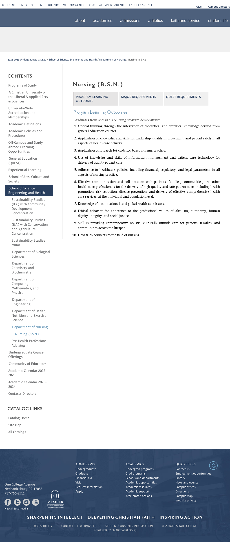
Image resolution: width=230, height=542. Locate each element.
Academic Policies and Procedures (25, 133)
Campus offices (186, 487)
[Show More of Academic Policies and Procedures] (6, 131)
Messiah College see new (32, 471)
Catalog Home (18, 418)
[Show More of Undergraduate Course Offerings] (6, 352)
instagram (26, 502)
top (213, 467)
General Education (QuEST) (22, 160)
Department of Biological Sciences (31, 254)
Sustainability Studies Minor (28, 242)
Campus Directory (219, 6)
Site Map (14, 425)
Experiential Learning (25, 170)
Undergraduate (85, 469)
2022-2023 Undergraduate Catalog (27, 59)
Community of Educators (27, 364)
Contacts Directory (22, 393)
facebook (7, 502)
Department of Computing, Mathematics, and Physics (25, 286)
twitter (17, 502)
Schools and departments (142, 478)
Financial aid (83, 478)
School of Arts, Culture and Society (28, 179)
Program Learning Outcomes (92, 99)
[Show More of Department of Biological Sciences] (10, 251)
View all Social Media (16, 508)
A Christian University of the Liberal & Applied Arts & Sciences (28, 96)
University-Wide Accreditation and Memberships (21, 112)
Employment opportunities (193, 473)
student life (218, 20)
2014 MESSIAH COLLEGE (181, 526)
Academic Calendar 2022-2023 (27, 373)
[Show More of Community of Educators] (6, 363)
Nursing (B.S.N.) (27, 334)
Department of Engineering (23, 301)
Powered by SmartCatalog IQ (115, 530)
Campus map (184, 496)
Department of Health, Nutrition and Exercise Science (29, 315)
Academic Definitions (25, 124)
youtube (35, 502)
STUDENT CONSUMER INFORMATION (129, 526)
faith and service (185, 20)
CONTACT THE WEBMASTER (78, 526)
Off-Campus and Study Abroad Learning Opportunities (25, 147)
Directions (182, 491)
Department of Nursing (112, 59)
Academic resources (139, 487)
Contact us (183, 469)
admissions (130, 20)
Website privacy (186, 500)
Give (198, 6)
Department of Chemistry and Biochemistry (23, 267)
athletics (155, 20)
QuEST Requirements (183, 97)
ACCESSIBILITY (42, 526)
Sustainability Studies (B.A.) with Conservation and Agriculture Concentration (30, 227)
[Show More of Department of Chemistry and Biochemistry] (10, 263)
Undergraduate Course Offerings (26, 354)
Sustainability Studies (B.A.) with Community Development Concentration (28, 206)
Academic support (137, 491)
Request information (89, 487)
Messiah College (186, 505)
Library (180, 478)
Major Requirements (138, 97)
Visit (78, 482)
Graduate (81, 473)
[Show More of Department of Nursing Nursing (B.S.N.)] (10, 327)
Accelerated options (139, 496)
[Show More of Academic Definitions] (6, 124)
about (80, 20)
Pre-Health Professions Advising (29, 343)
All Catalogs (17, 432)
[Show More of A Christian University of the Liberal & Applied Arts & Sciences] (6, 92)
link (55, 499)
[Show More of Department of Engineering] (10, 299)
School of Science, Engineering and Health (73, 59)
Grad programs (136, 473)
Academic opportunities (141, 482)
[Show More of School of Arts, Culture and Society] (6, 176)
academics (102, 20)
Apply (79, 491)
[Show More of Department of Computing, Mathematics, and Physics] (10, 279)
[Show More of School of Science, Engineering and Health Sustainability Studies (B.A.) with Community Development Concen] (6, 188)
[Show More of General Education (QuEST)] (6, 158)
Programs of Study (22, 85)
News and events (187, 482)
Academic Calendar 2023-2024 (27, 384)
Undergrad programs (140, 469)
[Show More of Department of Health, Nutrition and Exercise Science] (10, 311)
